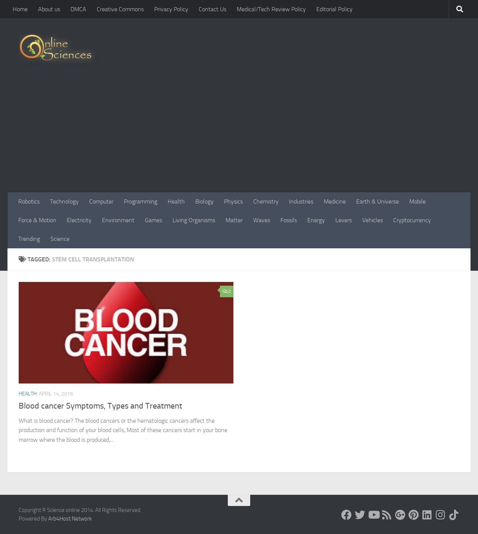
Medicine (335, 201)
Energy (316, 220)
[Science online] (346, 515)
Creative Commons (120, 9)
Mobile (417, 201)
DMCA (78, 9)
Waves (261, 220)
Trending (29, 238)
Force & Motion (37, 220)
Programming (140, 201)
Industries (301, 201)
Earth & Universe (377, 201)
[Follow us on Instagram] (440, 515)
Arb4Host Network (70, 518)
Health (176, 201)
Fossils (288, 220)
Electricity (79, 220)
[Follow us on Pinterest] (414, 515)
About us (49, 9)
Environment (118, 220)
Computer (101, 201)
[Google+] (400, 515)
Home (20, 9)
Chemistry (266, 201)
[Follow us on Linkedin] (427, 515)
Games (153, 220)
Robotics (29, 201)
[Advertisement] (239, 136)
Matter (234, 220)
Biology (204, 201)
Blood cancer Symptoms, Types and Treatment (100, 406)
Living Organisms (194, 220)
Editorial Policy (334, 9)
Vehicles (372, 220)
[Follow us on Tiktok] (454, 515)
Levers (343, 220)
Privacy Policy (171, 9)
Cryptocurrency (412, 220)
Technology (64, 201)
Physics (233, 201)
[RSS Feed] (387, 515)
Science (59, 238)
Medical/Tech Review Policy (271, 9)
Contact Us (212, 9)
